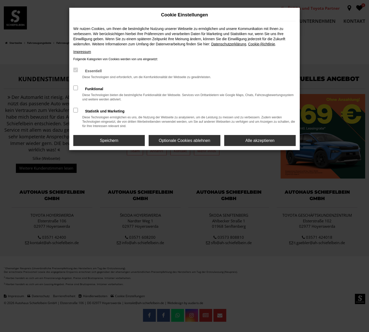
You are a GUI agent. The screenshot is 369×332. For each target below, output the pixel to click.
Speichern (109, 140)
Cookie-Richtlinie (261, 44)
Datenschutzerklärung (228, 44)
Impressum (82, 52)
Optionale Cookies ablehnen (184, 140)
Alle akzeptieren (259, 140)
